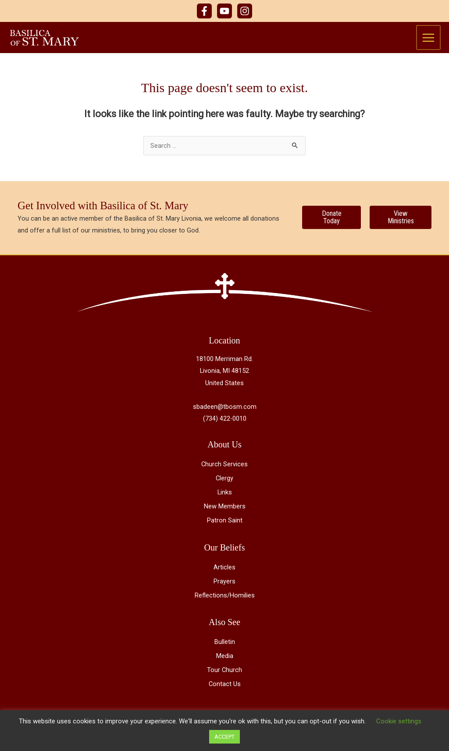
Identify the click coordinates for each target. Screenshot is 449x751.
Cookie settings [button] (398, 721)
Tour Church (224, 674)
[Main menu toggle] (428, 39)
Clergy (224, 482)
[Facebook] (204, 11)
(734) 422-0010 (224, 423)
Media (224, 660)
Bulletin (224, 646)
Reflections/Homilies (225, 600)
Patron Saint (224, 525)
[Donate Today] (331, 221)
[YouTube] (224, 11)
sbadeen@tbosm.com (225, 411)
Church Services (224, 468)
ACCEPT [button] (224, 736)
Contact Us (225, 688)
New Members (225, 511)
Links (224, 497)
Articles (224, 571)
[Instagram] (244, 11)
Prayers (224, 585)
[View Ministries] (400, 221)
